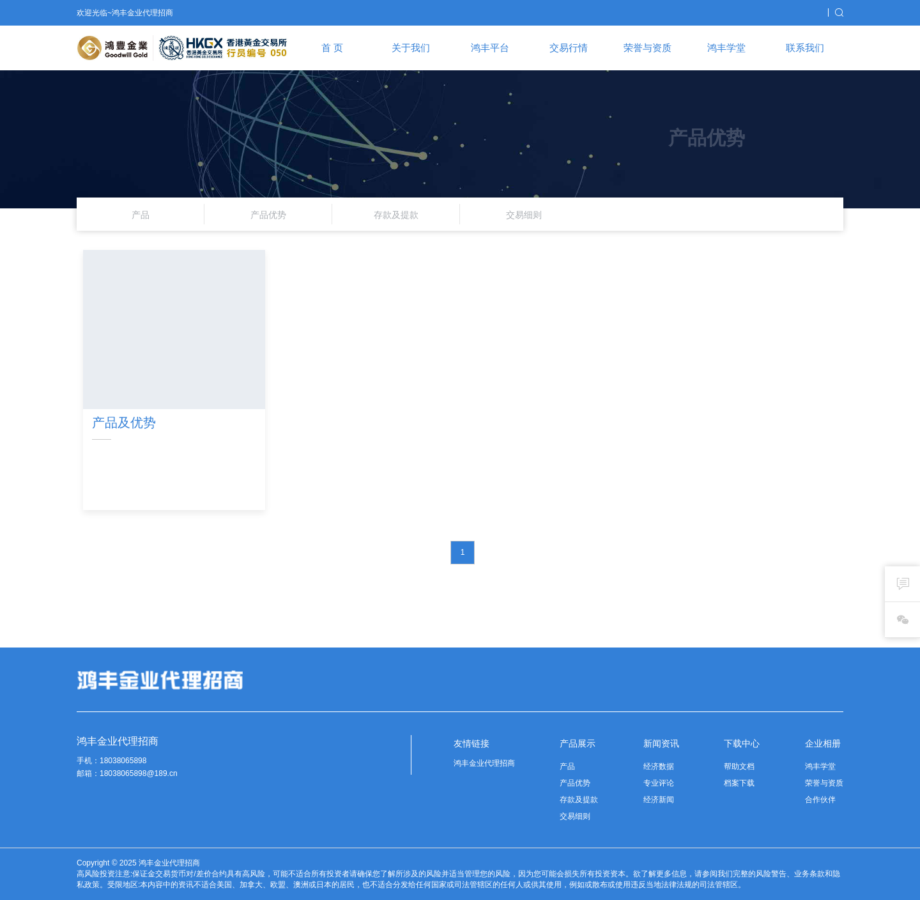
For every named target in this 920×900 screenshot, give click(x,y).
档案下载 (739, 783)
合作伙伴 (820, 799)
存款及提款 (579, 799)
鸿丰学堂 (726, 47)
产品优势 (575, 783)
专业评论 (658, 783)
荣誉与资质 (647, 47)
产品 (567, 766)
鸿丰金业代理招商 (484, 763)
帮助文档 (739, 766)
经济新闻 (658, 799)
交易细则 (575, 816)
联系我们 (805, 47)
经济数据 (658, 766)
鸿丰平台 (490, 47)
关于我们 (411, 47)
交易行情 (568, 47)
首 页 (332, 47)
